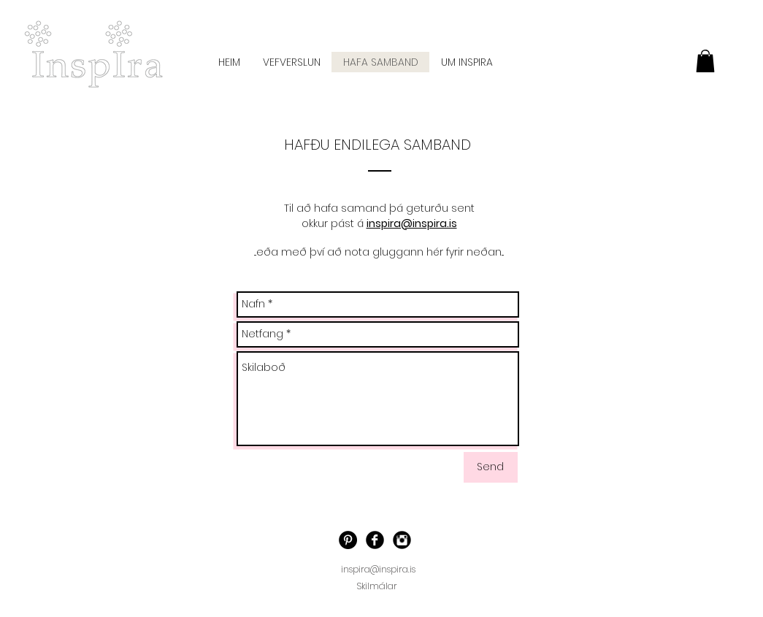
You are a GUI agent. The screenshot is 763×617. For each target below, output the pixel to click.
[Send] (491, 467)
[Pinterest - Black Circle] (348, 540)
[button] (705, 61)
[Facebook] (375, 540)
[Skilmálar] (377, 586)
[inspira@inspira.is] (378, 569)
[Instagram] (402, 540)
